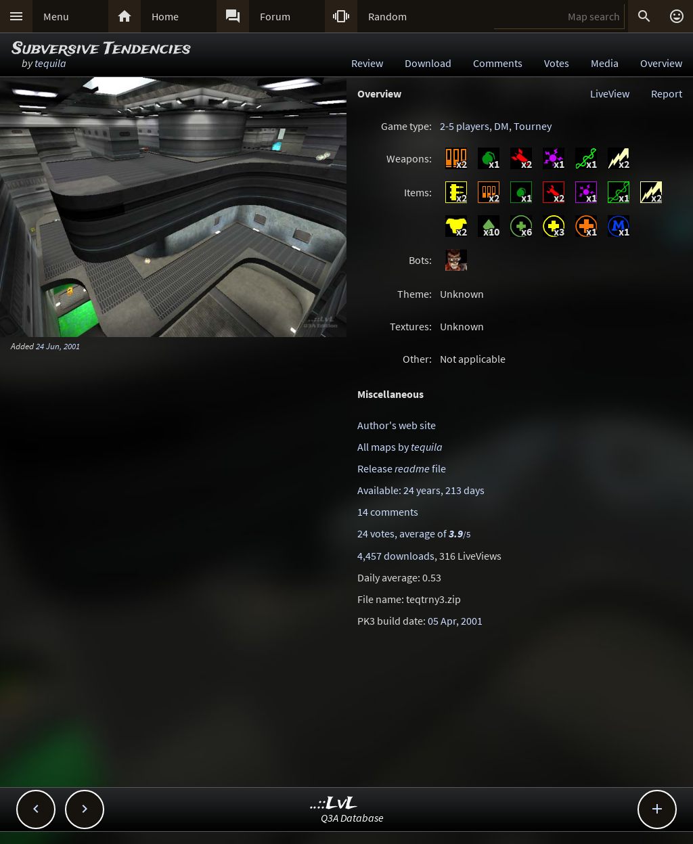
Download (428, 63)
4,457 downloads (395, 555)
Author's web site (396, 425)
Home (165, 16)
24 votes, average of (413, 533)
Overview (661, 63)
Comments (497, 63)
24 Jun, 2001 (58, 345)
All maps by (400, 446)
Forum (275, 16)
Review (367, 63)
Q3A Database (352, 817)
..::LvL (334, 804)
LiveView (609, 93)
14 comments (387, 511)
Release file (401, 468)
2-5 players (464, 126)
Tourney (533, 126)
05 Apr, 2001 (455, 620)
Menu (56, 16)
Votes (556, 63)
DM (501, 126)
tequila (50, 63)
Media (605, 63)
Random (387, 16)
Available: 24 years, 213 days (421, 490)
